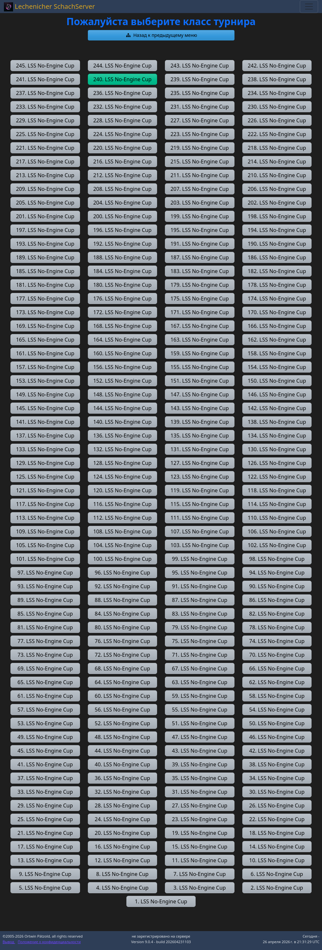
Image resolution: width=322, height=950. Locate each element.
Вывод (9, 941)
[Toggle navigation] (309, 6)
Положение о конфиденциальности (49, 941)
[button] (161, 35)
